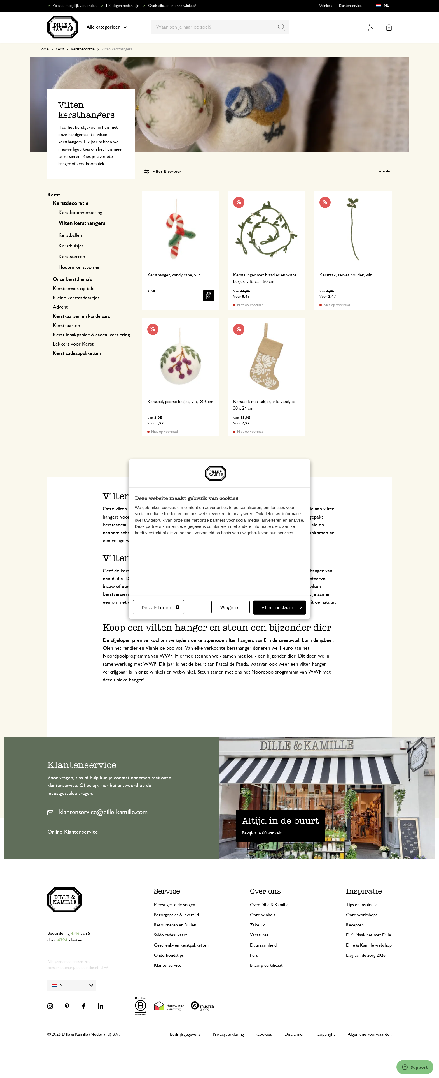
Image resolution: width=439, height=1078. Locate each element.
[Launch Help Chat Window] (414, 1067)
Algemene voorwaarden (370, 1034)
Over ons (265, 891)
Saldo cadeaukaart (170, 935)
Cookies (264, 1034)
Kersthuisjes (71, 246)
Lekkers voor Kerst (73, 344)
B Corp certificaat (266, 965)
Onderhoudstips (169, 955)
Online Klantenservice (72, 832)
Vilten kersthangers (82, 223)
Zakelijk (257, 925)
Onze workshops (361, 915)
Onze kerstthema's (72, 279)
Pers (254, 955)
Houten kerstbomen (80, 267)
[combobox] (220, 27)
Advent (60, 307)
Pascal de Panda (232, 664)
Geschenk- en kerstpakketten (181, 945)
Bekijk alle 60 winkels (262, 833)
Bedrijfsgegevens (185, 1034)
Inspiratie (364, 891)
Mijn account (370, 27)
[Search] (282, 27)
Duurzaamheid (263, 945)
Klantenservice (350, 6)
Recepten (355, 925)
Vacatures (259, 935)
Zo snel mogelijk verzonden (74, 6)
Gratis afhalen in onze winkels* (172, 6)
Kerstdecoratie (83, 49)
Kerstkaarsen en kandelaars (81, 316)
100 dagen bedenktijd (122, 6)
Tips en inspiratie (362, 905)
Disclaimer (294, 1034)
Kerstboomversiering (80, 212)
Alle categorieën (107, 27)
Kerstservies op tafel (74, 288)
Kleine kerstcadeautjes (76, 297)
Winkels (325, 6)
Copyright (326, 1034)
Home (44, 49)
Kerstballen (70, 235)
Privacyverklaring (228, 1034)
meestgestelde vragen (69, 793)
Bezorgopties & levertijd (176, 915)
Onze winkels (262, 915)
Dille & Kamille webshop (369, 945)
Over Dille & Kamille (269, 905)
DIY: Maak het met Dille (368, 935)
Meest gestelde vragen (174, 905)
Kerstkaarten (66, 325)
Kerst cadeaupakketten (77, 353)
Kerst (59, 49)
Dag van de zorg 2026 (366, 955)
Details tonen (160, 607)
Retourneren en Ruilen (175, 925)
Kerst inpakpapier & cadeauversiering (91, 334)
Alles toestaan (281, 607)
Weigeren (230, 607)
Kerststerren (72, 256)
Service (167, 891)
